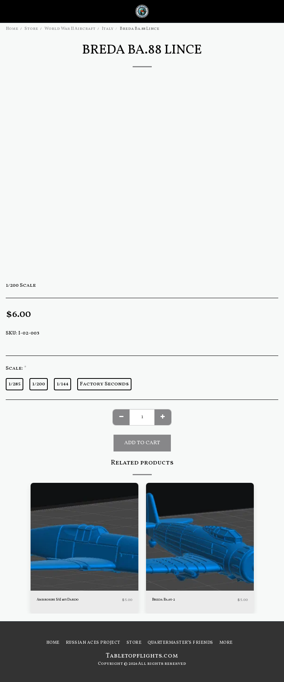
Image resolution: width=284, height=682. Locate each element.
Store (31, 29)
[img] (84, 537)
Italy (108, 29)
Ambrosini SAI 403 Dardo (57, 599)
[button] (8, 11)
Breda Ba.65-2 (163, 599)
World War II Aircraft (70, 29)
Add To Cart (142, 443)
